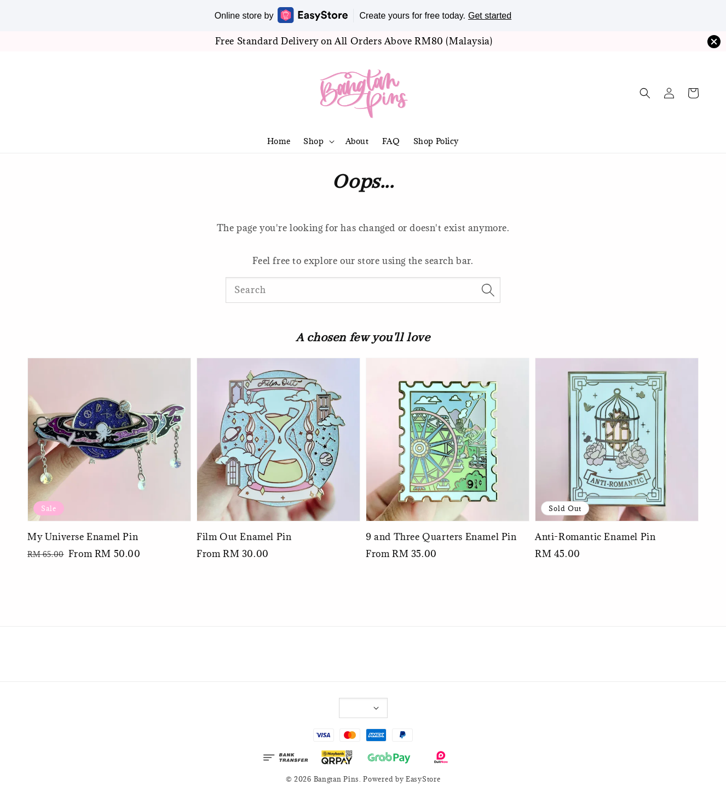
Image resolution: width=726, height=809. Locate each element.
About (357, 141)
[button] (645, 93)
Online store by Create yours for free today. (363, 15)
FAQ (391, 141)
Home (278, 141)
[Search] (488, 290)
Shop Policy (436, 141)
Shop (313, 141)
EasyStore (423, 778)
